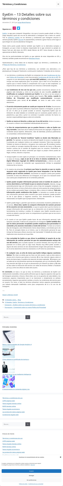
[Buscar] (27, 317)
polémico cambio (14, 37)
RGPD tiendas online (9, 406)
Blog (19, 300)
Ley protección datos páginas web (13, 412)
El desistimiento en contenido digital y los (16, 389)
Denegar (31, 475)
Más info (33, 465)
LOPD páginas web (8, 401)
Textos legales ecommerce (11, 409)
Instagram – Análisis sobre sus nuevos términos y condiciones (25, 305)
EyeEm (4, 33)
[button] (60, 457)
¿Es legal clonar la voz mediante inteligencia (16, 374)
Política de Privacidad (17, 77)
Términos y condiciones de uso (12, 398)
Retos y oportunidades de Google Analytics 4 (17, 344)
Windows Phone (34, 58)
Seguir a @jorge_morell (10, 295)
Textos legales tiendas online (11, 403)
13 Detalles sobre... (11, 300)
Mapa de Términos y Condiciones (15, 65)
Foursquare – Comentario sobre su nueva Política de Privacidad (25, 307)
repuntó (20, 40)
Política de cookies (23, 484)
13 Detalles (8, 302)
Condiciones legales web (10, 415)
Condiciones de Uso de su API (48, 77)
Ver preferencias (31, 480)
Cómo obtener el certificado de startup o (15, 359)
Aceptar (31, 471)
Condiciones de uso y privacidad (35, 484)
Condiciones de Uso (53, 75)
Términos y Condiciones (14, 4)
